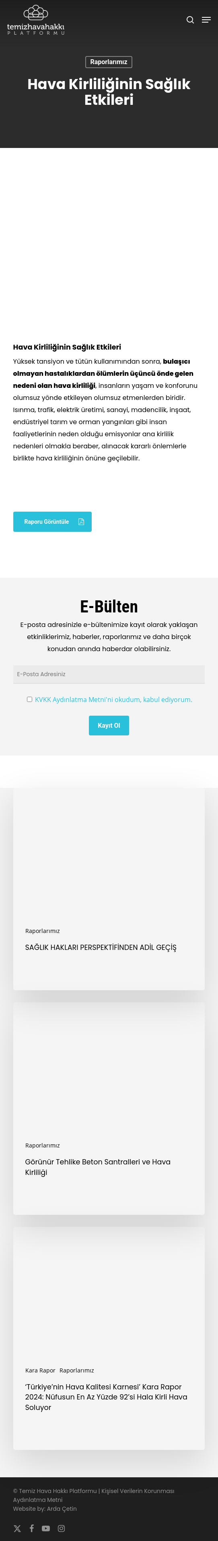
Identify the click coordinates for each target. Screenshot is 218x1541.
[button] (206, 20)
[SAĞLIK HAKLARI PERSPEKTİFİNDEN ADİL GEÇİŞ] (109, 889)
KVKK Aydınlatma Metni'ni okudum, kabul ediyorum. (113, 699)
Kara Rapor (40, 1370)
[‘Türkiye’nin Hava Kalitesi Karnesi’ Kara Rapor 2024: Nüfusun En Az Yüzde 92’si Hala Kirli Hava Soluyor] (109, 1338)
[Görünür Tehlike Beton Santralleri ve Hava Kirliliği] (109, 1108)
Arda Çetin (62, 1509)
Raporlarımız (108, 62)
